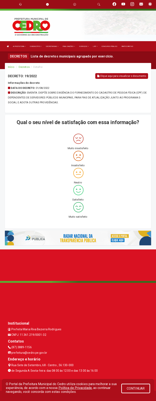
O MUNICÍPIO (36, 46)
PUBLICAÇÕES (69, 46)
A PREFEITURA (19, 46)
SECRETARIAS (52, 46)
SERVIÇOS (84, 46)
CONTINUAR (136, 388)
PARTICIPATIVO (127, 46)
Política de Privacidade (75, 388)
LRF (95, 46)
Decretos (24, 66)
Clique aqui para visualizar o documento (121, 76)
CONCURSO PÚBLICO (109, 46)
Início (11, 66)
